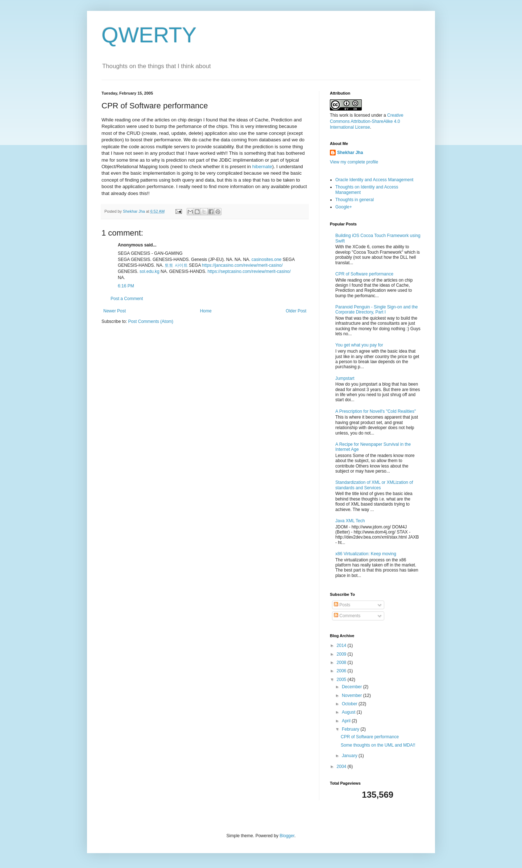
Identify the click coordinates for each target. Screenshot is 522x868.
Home (206, 310)
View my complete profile (354, 162)
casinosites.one (267, 259)
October (350, 703)
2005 (342, 679)
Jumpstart (345, 378)
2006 (342, 670)
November (352, 695)
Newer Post (114, 310)
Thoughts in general (354, 199)
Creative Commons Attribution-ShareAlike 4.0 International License (366, 121)
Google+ (343, 206)
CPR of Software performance (364, 274)
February (351, 729)
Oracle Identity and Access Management (374, 179)
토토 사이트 (176, 265)
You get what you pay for (359, 345)
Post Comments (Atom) (150, 321)
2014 (342, 645)
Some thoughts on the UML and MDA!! (378, 745)
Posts (342, 604)
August (349, 712)
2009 (342, 654)
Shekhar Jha (350, 152)
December (352, 686)
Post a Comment (127, 298)
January (350, 755)
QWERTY (149, 35)
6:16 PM (126, 285)
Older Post (296, 310)
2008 (342, 662)
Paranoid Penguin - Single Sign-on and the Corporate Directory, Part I (376, 309)
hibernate (262, 166)
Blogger (286, 835)
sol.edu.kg (150, 271)
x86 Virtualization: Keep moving (365, 553)
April (347, 720)
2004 (342, 766)
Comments (347, 615)
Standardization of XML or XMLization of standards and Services (374, 485)
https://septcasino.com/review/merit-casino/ (248, 271)
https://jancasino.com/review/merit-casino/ (242, 265)
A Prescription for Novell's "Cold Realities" (375, 411)
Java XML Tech (350, 520)
